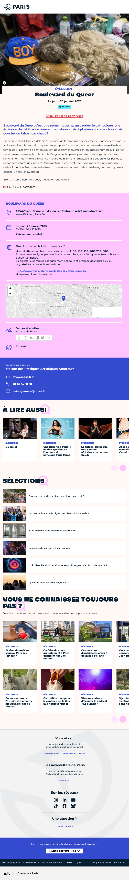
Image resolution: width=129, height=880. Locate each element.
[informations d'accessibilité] (34, 338)
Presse (69, 863)
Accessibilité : (42, 863)
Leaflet (94, 317)
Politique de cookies (100, 863)
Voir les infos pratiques (64, 116)
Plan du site (120, 863)
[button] (63, 298)
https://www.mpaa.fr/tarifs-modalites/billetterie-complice (51, 270)
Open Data (81, 863)
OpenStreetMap (109, 317)
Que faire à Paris (27, 873)
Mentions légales (11, 863)
